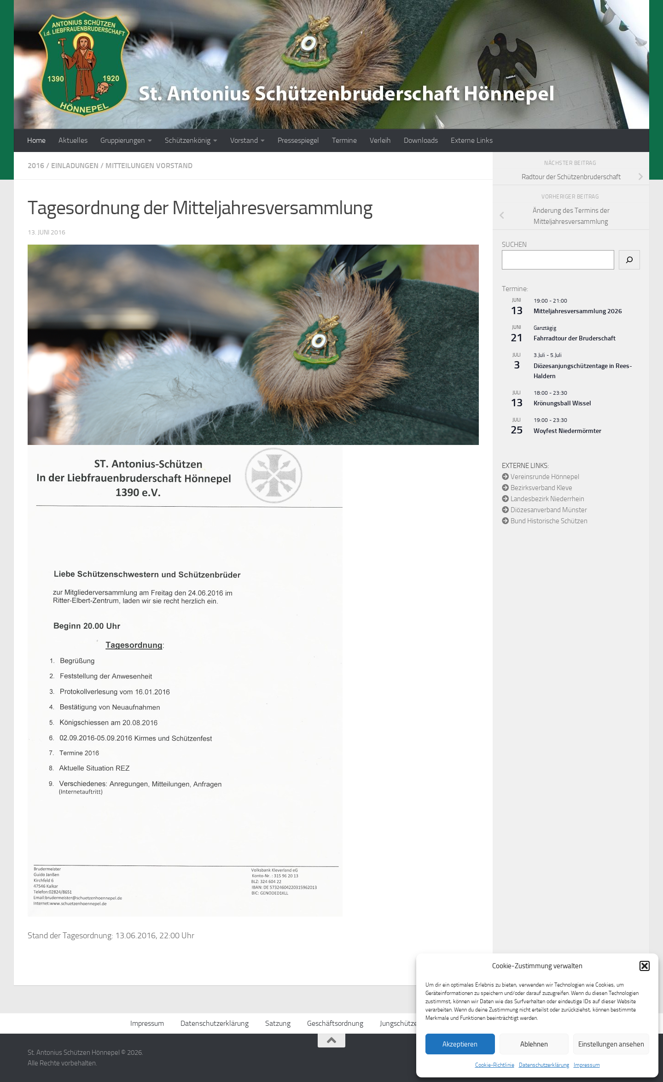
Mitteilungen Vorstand (148, 165)
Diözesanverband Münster (544, 510)
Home (36, 140)
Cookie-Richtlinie (494, 1065)
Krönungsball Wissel (562, 403)
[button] (644, 966)
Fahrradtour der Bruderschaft (575, 338)
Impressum (587, 1065)
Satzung (278, 1023)
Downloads (421, 140)
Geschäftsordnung (335, 1023)
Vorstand (244, 140)
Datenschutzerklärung (544, 1065)
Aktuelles (72, 140)
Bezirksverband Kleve (537, 488)
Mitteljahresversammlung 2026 (578, 311)
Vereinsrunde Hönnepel (540, 477)
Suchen (514, 244)
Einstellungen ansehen (611, 1044)
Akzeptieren (459, 1044)
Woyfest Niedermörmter (567, 431)
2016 (36, 165)
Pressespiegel (298, 140)
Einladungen (75, 165)
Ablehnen (534, 1044)
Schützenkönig (187, 140)
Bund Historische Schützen (544, 521)
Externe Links (472, 140)
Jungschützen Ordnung (415, 1023)
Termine (344, 140)
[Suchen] (629, 259)
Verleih (380, 140)
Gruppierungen (122, 140)
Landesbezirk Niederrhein (543, 499)
